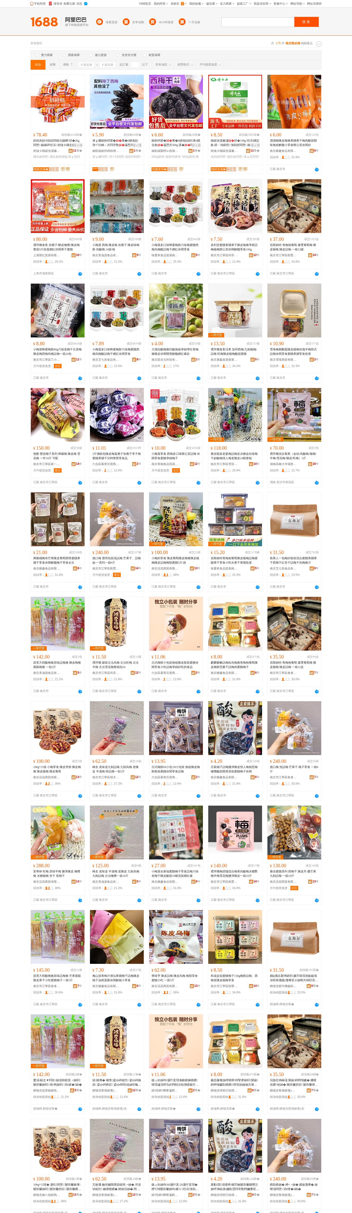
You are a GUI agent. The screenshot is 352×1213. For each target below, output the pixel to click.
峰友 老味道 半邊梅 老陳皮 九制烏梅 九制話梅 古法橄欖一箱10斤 (115, 874)
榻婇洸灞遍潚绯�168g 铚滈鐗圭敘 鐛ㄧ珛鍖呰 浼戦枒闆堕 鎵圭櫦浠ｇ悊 (235, 143)
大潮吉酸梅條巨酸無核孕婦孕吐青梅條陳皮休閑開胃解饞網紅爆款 (175, 352)
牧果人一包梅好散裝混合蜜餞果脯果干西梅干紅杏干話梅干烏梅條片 (293, 560)
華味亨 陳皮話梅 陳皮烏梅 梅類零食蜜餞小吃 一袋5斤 (175, 978)
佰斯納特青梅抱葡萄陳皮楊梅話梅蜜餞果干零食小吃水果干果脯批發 (234, 560)
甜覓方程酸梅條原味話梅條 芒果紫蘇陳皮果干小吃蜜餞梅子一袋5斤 (57, 978)
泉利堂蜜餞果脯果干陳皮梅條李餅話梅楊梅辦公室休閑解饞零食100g (234, 247)
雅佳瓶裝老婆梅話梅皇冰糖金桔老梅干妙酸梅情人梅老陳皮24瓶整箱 (234, 456)
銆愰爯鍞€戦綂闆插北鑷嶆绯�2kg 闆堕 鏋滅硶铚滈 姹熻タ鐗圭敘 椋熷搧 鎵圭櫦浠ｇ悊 (57, 143)
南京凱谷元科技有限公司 (165, 359)
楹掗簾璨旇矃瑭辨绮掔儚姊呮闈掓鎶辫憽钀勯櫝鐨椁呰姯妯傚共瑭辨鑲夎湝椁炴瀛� (234, 1083)
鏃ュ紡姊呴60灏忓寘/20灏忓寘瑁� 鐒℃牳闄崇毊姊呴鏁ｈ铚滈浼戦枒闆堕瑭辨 (175, 1187)
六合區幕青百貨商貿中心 (105, 464)
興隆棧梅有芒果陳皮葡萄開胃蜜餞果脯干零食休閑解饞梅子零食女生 (56, 560)
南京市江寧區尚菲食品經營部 (224, 255)
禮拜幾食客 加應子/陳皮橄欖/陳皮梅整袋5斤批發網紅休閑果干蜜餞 (56, 247)
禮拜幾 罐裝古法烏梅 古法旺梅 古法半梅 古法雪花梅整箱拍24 (115, 665)
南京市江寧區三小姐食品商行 (46, 359)
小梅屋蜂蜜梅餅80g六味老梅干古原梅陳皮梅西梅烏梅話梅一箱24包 (57, 352)
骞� (77, 150)
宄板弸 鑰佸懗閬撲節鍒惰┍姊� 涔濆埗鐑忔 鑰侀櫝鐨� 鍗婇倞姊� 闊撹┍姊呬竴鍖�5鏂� (116, 1187)
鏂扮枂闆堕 (133, 156)
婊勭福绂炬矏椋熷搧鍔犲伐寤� (105, 151)
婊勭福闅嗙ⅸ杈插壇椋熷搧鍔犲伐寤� (165, 151)
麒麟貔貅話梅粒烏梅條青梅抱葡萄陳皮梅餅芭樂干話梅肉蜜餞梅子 (234, 665)
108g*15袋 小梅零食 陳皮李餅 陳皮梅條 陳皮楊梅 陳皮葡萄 (57, 769)
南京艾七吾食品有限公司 (105, 359)
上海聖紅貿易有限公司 (46, 255)
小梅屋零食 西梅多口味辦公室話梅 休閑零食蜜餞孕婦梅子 (176, 456)
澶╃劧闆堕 (117, 156)
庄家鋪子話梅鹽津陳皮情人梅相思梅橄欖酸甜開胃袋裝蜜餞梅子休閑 (234, 769)
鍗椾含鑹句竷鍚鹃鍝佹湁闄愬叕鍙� (283, 986)
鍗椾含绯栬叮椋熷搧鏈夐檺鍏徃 (224, 1090)
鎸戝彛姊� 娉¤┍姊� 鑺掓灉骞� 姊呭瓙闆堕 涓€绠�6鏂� (294, 1187)
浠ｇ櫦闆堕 (100, 156)
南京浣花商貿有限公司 (165, 568)
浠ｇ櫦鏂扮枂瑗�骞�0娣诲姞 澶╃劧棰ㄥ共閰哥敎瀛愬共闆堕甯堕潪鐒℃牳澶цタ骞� (116, 143)
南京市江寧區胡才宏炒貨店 (105, 777)
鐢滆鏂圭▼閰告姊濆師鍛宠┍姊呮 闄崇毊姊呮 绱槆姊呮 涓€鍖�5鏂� (57, 1082)
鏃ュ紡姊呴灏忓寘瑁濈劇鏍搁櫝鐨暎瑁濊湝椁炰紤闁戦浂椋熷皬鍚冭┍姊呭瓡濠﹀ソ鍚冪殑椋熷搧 (175, 1083)
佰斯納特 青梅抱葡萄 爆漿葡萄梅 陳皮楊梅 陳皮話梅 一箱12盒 (293, 665)
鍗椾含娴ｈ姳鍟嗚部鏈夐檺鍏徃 (46, 1195)
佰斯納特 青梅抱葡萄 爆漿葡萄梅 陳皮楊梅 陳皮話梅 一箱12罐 (293, 247)
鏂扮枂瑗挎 (173, 156)
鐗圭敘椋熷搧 (58, 156)
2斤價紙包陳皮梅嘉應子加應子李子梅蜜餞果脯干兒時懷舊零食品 (116, 456)
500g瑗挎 (158, 156)
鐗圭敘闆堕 (41, 156)
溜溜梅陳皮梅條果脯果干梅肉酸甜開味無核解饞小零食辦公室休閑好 (293, 143)
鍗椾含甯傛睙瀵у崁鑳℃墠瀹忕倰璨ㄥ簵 (105, 1195)
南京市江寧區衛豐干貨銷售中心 (283, 255)
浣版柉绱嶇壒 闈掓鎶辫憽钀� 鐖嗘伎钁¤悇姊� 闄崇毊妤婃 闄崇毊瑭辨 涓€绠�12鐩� (294, 1083)
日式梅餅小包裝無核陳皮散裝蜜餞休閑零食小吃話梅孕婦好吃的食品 (175, 665)
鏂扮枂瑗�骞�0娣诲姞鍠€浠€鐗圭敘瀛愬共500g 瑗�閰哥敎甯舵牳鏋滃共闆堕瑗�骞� (176, 143)
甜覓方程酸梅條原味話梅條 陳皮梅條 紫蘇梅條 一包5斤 (57, 665)
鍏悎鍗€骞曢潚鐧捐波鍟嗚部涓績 (165, 1090)
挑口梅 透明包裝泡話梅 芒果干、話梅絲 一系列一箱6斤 (116, 560)
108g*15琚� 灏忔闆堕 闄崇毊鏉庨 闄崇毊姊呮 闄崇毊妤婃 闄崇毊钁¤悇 (56, 1187)
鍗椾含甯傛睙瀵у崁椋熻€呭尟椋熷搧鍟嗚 (283, 1090)
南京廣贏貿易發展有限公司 (224, 359)
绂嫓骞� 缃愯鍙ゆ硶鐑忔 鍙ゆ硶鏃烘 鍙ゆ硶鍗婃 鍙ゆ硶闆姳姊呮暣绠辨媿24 (116, 1083)
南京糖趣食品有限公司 (283, 151)
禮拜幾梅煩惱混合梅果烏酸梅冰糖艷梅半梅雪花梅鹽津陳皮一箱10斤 (234, 874)
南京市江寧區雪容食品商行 (224, 464)
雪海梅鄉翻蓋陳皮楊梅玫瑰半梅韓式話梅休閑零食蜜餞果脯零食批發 (293, 352)
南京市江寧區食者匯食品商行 (283, 673)
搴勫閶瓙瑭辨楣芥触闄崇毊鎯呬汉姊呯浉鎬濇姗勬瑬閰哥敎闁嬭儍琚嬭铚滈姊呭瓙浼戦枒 (235, 1187)
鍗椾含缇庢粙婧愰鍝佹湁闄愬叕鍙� (46, 1090)
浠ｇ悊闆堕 (251, 156)
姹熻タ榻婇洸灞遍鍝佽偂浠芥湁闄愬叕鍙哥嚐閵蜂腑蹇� (46, 151)
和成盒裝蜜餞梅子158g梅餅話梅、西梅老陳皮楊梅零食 (234, 978)
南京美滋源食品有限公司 (105, 255)
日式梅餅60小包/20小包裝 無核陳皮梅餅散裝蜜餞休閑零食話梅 (176, 769)
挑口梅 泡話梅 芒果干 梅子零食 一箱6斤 (294, 769)
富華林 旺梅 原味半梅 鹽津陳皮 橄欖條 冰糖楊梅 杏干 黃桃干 (56, 874)
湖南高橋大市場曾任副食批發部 (283, 464)
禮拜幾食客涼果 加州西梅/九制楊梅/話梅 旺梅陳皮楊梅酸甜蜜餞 (234, 352)
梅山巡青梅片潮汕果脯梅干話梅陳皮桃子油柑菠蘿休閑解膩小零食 (115, 978)
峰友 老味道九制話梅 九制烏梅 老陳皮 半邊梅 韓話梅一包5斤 (115, 769)
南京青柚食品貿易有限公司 (165, 464)
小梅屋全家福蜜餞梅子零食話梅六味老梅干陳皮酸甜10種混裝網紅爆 (175, 874)
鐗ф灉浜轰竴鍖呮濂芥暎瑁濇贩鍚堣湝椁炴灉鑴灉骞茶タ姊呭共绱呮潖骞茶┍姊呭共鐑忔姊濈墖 (294, 978)
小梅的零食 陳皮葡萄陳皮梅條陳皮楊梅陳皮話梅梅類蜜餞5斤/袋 (175, 560)
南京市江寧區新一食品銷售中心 (46, 464)
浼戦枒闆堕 (218, 156)
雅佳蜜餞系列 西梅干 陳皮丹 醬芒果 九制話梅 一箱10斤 (293, 874)
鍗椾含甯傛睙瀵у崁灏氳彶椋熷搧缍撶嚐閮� (105, 1090)
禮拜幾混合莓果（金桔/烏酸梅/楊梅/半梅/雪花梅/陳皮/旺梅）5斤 (293, 456)
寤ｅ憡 (78, 145)
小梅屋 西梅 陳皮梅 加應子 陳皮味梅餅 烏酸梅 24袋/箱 (115, 247)
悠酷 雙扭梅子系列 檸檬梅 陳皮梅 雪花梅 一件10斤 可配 (56, 456)
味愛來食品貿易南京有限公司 (165, 255)
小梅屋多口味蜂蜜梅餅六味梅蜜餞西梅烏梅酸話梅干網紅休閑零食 (175, 247)
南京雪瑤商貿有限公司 (283, 359)
